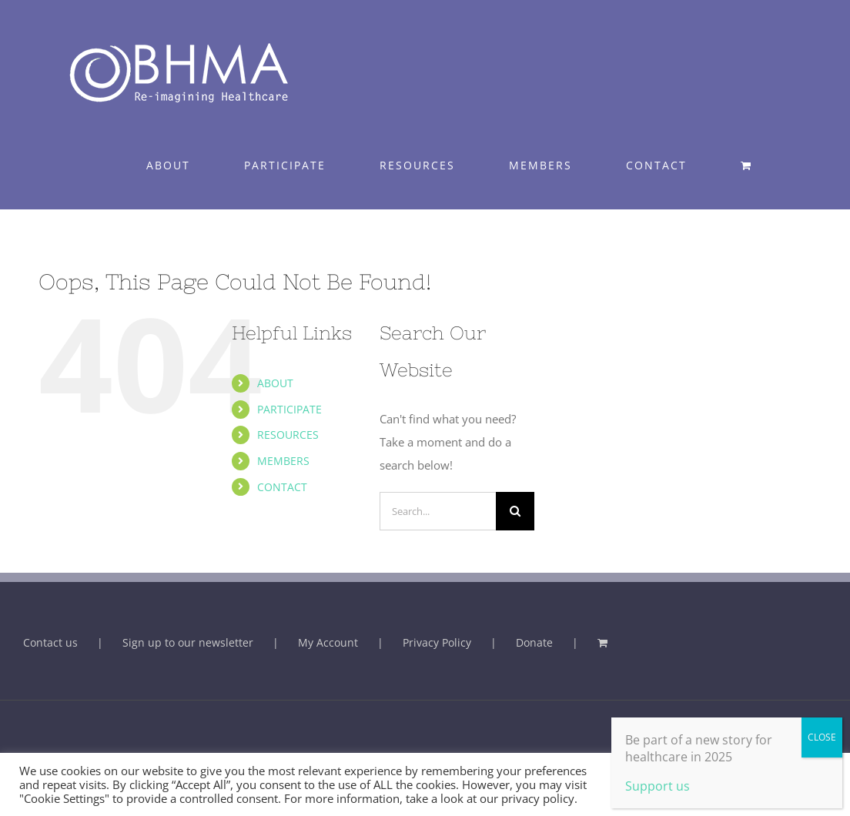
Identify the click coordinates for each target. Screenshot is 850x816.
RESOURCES (288, 434)
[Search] (515, 511)
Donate (534, 642)
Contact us (50, 642)
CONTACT (282, 487)
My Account (328, 642)
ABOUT (275, 383)
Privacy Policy (437, 642)
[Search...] (438, 511)
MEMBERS (283, 460)
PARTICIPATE (289, 409)
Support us (657, 786)
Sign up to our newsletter (187, 642)
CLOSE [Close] (822, 737)
